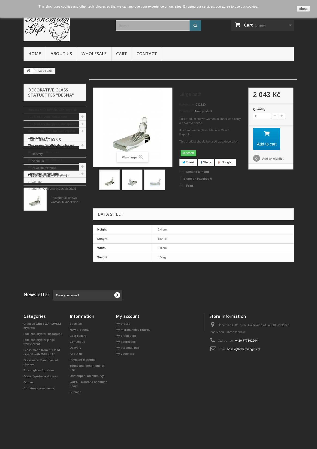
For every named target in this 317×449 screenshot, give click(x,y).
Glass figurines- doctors (45, 159)
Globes (33, 166)
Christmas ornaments (43, 174)
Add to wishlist (272, 159)
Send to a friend (197, 171)
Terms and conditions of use (50, 224)
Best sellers (78, 363)
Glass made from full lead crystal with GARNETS (51, 134)
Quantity (259, 109)
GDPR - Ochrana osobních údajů (53, 238)
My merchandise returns (133, 357)
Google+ (225, 162)
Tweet (188, 162)
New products (80, 357)
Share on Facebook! (198, 178)
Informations (44, 191)
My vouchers (125, 381)
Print (189, 185)
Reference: (187, 104)
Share (206, 162)
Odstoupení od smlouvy (87, 403)
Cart (121, 53)
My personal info (128, 375)
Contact (146, 53)
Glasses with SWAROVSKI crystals (53, 109)
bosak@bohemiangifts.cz (243, 377)
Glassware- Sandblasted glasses (51, 145)
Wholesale (94, 53)
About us (61, 53)
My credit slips (126, 363)
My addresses (126, 369)
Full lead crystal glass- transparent (53, 124)
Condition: (186, 111)
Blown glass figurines (43, 152)
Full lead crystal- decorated (47, 116)
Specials (76, 351)
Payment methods (43, 217)
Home (34, 53)
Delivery (37, 204)
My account (127, 344)
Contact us (77, 369)
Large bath (59, 268)
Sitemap (76, 420)
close (303, 9)
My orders (123, 351)
